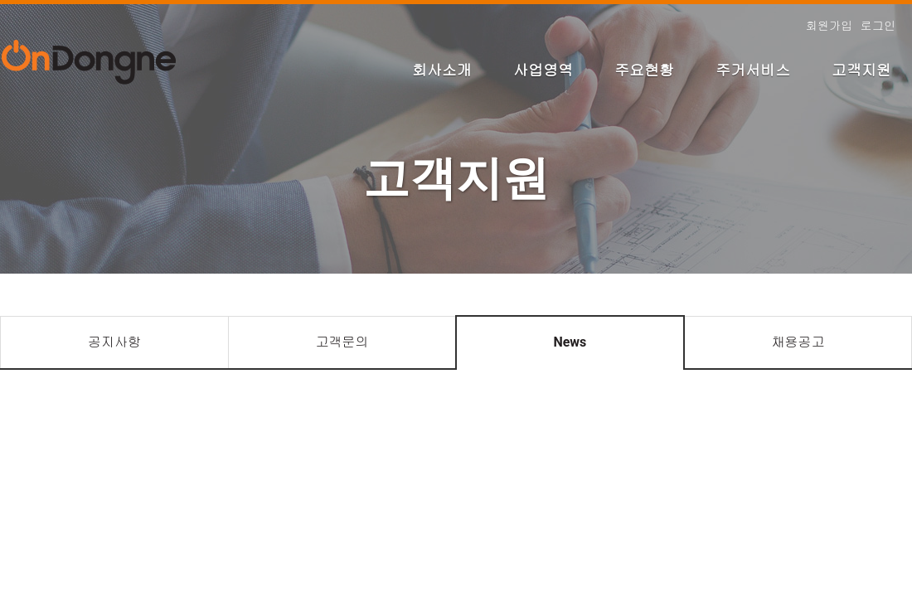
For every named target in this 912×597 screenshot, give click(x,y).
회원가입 (829, 25)
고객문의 (341, 342)
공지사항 (114, 342)
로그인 (878, 25)
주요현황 (644, 70)
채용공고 (797, 342)
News (569, 342)
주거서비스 (753, 70)
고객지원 (861, 70)
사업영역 (543, 70)
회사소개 (442, 70)
